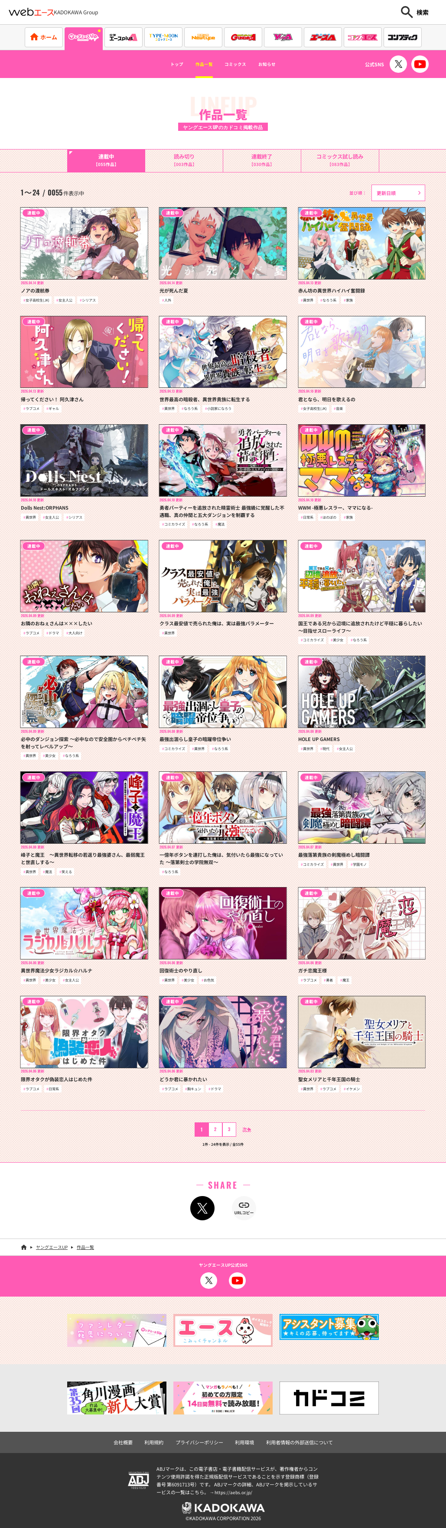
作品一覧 (196, 64)
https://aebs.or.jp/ (234, 1489)
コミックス (239, 64)
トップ (160, 64)
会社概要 (130, 1440)
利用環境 (243, 1440)
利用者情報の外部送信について (294, 1440)
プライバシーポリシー (201, 1440)
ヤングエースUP (52, 1245)
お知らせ (282, 64)
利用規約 (159, 1440)
